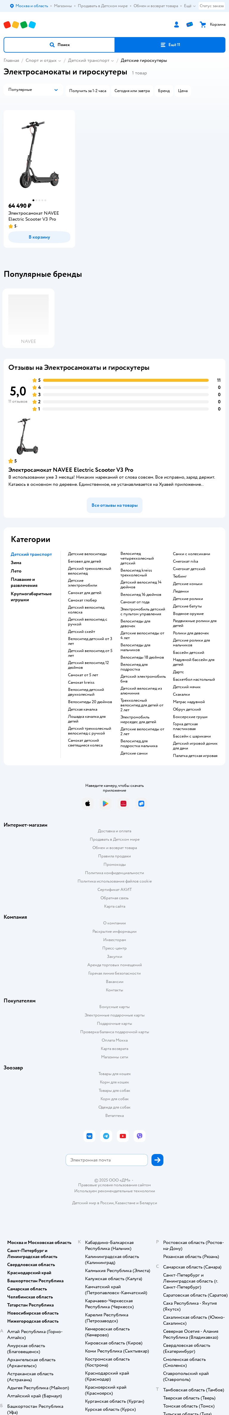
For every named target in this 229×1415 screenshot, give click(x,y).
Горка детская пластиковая (185, 726)
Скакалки (181, 694)
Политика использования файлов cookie (115, 881)
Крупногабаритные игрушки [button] (31, 597)
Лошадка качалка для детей (87, 719)
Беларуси (148, 1202)
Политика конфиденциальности (114, 872)
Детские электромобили (82, 583)
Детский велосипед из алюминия (141, 691)
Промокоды (114, 864)
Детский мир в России (93, 1202)
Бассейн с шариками (192, 736)
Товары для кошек (114, 1073)
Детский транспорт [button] (31, 554)
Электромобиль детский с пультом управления (142, 611)
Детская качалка (82, 709)
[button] (59, 45)
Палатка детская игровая (195, 755)
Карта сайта (114, 906)
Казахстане (125, 1202)
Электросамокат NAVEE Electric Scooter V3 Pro (70, 470)
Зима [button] (16, 563)
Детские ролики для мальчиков (191, 643)
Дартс (178, 672)
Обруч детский (187, 709)
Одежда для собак (114, 1107)
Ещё (190, 6)
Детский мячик (187, 687)
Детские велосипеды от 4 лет (142, 635)
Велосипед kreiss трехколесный (136, 573)
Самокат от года (134, 602)
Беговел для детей (84, 561)
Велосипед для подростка (134, 667)
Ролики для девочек (191, 633)
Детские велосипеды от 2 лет (142, 731)
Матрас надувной (189, 702)
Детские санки (134, 753)
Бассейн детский (188, 652)
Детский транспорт (88, 60)
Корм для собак (114, 1098)
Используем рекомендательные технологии (114, 1190)
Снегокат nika (185, 561)
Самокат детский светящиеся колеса (85, 743)
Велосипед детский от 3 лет (90, 641)
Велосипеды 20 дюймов (90, 702)
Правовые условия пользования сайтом (114, 1185)
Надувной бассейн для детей (193, 662)
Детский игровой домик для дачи (195, 746)
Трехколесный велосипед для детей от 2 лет (141, 705)
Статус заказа (212, 5)
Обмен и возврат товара (114, 847)
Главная (11, 60)
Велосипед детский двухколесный (86, 692)
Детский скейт (81, 631)
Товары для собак (114, 1090)
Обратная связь (114, 897)
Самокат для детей (84, 592)
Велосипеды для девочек (135, 623)
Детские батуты (187, 606)
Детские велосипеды (87, 554)
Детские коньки (187, 583)
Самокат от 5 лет (83, 675)
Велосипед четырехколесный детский (137, 558)
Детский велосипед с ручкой (87, 622)
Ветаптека (114, 1115)
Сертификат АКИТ (115, 889)
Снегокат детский (189, 569)
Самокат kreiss (81, 682)
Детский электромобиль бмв (143, 679)
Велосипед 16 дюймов (140, 594)
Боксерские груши (190, 717)
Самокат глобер (82, 600)
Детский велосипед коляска (86, 610)
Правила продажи (114, 856)
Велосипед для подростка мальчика (138, 743)
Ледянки (181, 591)
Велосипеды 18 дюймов (142, 657)
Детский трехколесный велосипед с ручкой (89, 731)
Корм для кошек (114, 1082)
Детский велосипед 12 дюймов (88, 665)
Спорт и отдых (41, 60)
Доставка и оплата (114, 831)
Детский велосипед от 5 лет (90, 653)
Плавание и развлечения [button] (24, 582)
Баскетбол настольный (194, 679)
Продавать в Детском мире (115, 839)
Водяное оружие (188, 613)
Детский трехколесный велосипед (89, 571)
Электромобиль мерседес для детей (138, 719)
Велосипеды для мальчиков (135, 647)
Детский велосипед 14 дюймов (141, 585)
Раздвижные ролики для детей (194, 623)
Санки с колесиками (191, 554)
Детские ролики (188, 598)
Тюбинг (180, 576)
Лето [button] (16, 571)
